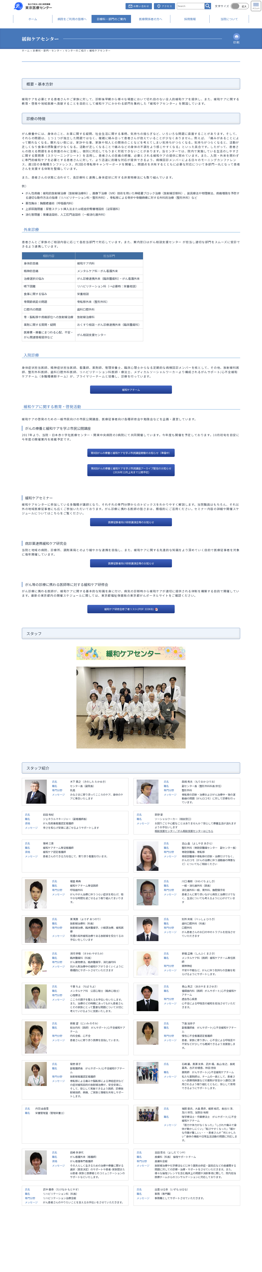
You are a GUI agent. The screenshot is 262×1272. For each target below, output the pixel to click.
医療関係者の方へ (150, 19)
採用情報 (190, 19)
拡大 (244, 6)
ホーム (32, 19)
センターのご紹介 (75, 50)
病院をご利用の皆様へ (72, 19)
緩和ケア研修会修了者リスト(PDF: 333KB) (129, 609)
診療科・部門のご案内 (111, 19)
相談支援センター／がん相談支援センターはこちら (184, 831)
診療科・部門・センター (47, 50)
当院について (229, 19)
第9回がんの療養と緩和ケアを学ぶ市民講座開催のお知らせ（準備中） (131, 453)
